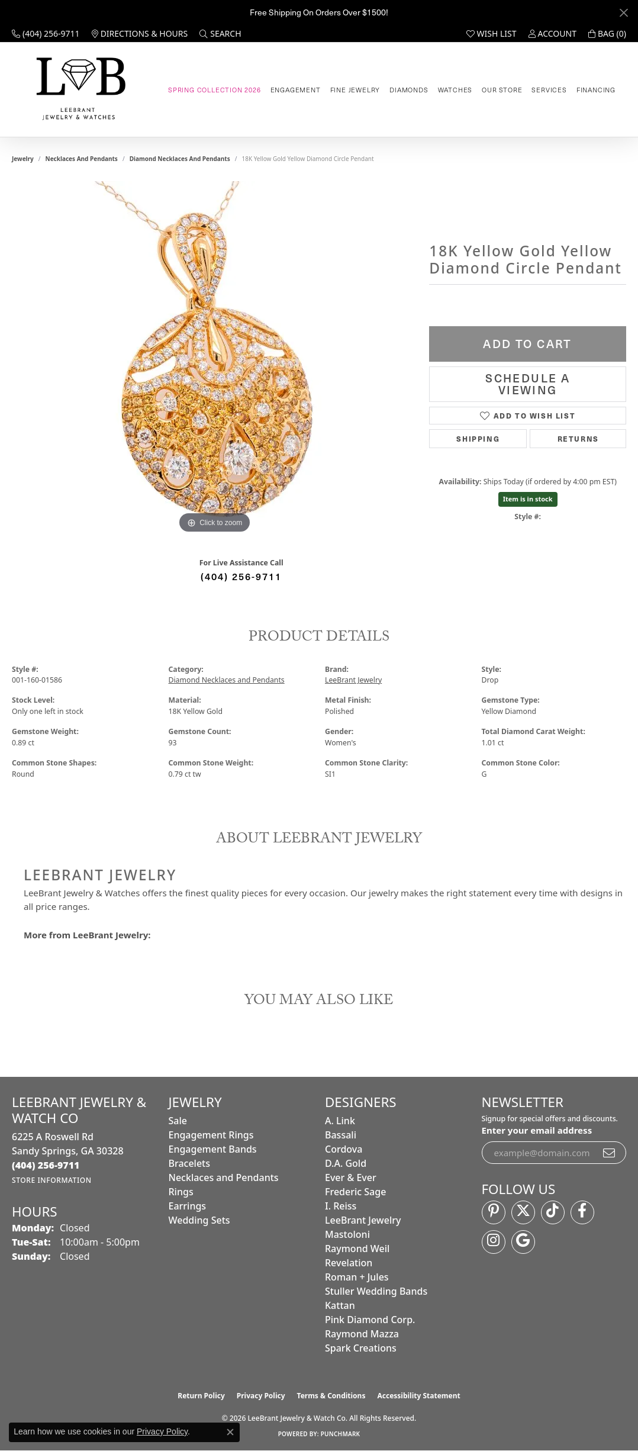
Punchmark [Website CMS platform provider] (340, 1434)
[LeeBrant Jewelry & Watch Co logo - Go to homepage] (78, 90)
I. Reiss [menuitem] (340, 1205)
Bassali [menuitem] (340, 1134)
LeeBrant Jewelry (353, 680)
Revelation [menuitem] (348, 1262)
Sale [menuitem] (178, 1120)
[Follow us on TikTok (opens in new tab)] (553, 1212)
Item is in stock (528, 498)
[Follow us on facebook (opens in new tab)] (582, 1212)
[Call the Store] (46, 1165)
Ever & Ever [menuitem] (350, 1177)
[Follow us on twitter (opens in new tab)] (523, 1212)
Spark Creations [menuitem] (361, 1348)
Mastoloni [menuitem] (347, 1234)
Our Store (502, 89)
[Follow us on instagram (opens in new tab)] (493, 1242)
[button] (220, 34)
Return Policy (201, 1396)
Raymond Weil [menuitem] (357, 1248)
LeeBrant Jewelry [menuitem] (363, 1220)
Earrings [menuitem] (188, 1205)
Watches (455, 89)
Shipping (478, 438)
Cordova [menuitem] (343, 1149)
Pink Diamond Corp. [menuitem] (370, 1319)
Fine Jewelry (355, 89)
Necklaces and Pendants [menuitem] (224, 1177)
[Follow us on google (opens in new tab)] (523, 1242)
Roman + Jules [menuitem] (357, 1276)
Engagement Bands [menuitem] (213, 1149)
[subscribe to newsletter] (610, 1152)
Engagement (295, 89)
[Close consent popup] (230, 1432)
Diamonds (408, 89)
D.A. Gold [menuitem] (345, 1163)
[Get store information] (52, 1180)
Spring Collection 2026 (214, 89)
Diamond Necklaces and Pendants (180, 159)
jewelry (23, 159)
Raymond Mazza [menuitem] (362, 1333)
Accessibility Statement (418, 1396)
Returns (578, 438)
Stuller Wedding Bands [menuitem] (376, 1291)
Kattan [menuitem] (340, 1305)
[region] (214, 358)
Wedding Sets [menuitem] (199, 1220)
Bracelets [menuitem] (190, 1163)
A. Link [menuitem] (340, 1120)
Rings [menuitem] (181, 1191)
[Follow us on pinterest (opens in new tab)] (493, 1212)
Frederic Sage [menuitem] (355, 1191)
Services (548, 89)
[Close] (623, 12)
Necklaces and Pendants (82, 159)
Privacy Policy (261, 1396)
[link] (46, 34)
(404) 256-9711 (241, 576)
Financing (596, 89)
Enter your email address (537, 1130)
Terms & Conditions (331, 1396)
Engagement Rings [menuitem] (211, 1134)
